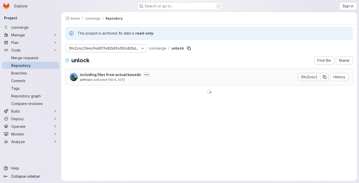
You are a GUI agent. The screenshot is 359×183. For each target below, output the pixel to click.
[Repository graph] (30, 95)
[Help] (30, 168)
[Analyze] (30, 141)
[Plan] (30, 42)
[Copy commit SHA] (324, 77)
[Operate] (30, 126)
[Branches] (30, 73)
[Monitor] (30, 134)
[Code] (30, 50)
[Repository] (30, 65)
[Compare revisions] (30, 103)
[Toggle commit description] (146, 74)
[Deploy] (30, 118)
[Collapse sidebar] (30, 176)
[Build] (30, 111)
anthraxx (86, 80)
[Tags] (30, 88)
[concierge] (30, 27)
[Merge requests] (30, 57)
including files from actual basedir (110, 74)
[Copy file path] (189, 48)
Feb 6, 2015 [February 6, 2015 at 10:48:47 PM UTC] (116, 80)
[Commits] (30, 80)
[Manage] (30, 34)
